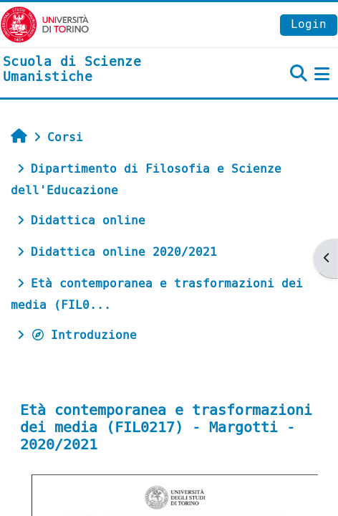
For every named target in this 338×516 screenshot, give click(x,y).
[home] (113, 69)
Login (309, 24)
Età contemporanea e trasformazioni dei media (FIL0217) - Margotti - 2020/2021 (166, 427)
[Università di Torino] (45, 24)
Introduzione (84, 335)
